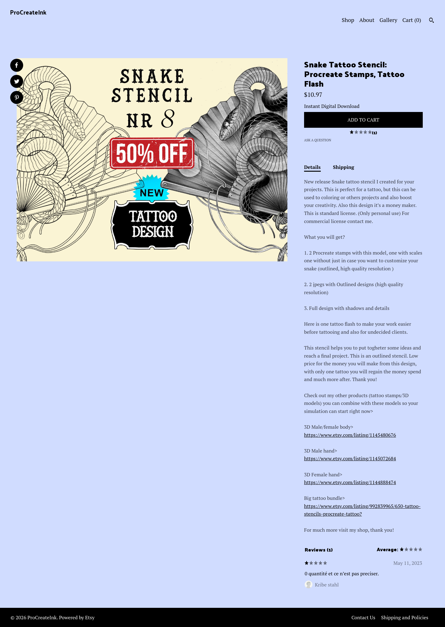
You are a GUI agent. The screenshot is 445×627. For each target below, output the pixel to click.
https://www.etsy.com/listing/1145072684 (350, 458)
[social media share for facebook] (16, 65)
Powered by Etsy (77, 617)
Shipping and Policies (404, 617)
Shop (348, 20)
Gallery (388, 20)
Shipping (343, 167)
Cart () (411, 20)
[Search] (431, 21)
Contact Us (363, 617)
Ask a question (317, 140)
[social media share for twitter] (16, 82)
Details (312, 167)
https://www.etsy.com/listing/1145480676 (350, 435)
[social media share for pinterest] (16, 98)
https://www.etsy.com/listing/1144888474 (350, 482)
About (367, 20)
